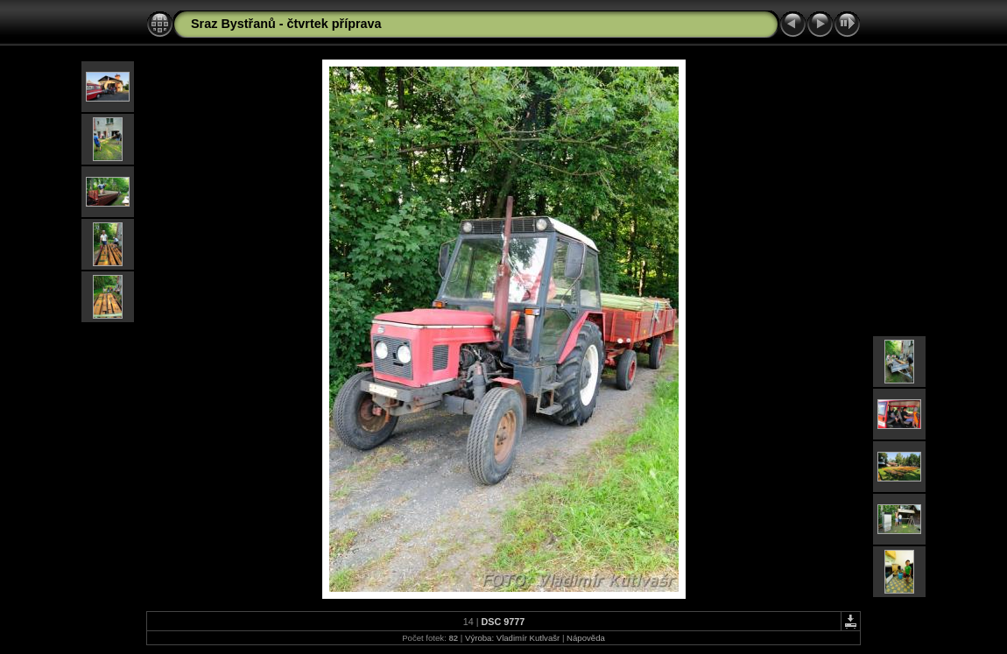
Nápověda (586, 638)
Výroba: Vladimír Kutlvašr (512, 638)
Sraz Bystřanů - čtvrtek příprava (286, 24)
